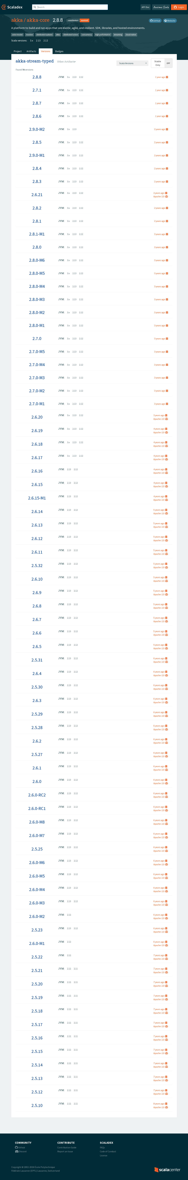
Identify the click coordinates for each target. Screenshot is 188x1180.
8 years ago (160, 1103)
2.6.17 (37, 457)
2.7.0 (37, 338)
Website (169, 20)
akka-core (38, 20)
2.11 (76, 968)
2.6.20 (37, 417)
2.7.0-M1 (37, 403)
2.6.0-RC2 (37, 795)
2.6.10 (37, 579)
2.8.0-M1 (37, 325)
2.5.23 (37, 930)
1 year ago (161, 77)
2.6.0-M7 (37, 835)
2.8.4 (37, 168)
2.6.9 (37, 592)
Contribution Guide (66, 1147)
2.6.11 (37, 552)
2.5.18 (37, 1011)
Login (179, 7)
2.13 (38, 40)
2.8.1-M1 (37, 234)
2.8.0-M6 (37, 260)
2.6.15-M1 (37, 498)
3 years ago (161, 234)
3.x (31, 40)
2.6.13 (37, 525)
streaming (118, 34)
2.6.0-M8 (37, 822)
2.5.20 (37, 984)
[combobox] (132, 63)
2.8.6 (37, 116)
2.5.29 (37, 714)
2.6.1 (37, 768)
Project (18, 51)
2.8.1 (37, 221)
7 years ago (160, 955)
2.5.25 (37, 849)
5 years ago (160, 509)
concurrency (87, 34)
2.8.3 (37, 181)
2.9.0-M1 (37, 155)
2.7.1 (37, 90)
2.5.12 (37, 1092)
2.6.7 (37, 619)
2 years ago (161, 129)
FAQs (102, 1147)
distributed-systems (44, 34)
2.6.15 (37, 484)
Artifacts (31, 51)
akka (17, 20)
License (103, 1155)
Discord (20, 1151)
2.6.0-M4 (37, 889)
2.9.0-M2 (37, 129)
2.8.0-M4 (37, 286)
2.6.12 (37, 538)
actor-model (17, 34)
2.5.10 (37, 1105)
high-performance (102, 34)
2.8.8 (37, 77)
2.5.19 (37, 997)
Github (20, 1147)
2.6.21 (37, 194)
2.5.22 (37, 957)
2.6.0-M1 (37, 943)
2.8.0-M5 (37, 273)
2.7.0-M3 (37, 377)
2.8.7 (37, 103)
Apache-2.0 (160, 196)
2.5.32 (37, 565)
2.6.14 (37, 511)
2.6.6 (37, 633)
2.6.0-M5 (37, 876)
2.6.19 (37, 430)
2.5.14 (37, 1065)
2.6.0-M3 (37, 903)
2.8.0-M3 (37, 299)
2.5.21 (37, 970)
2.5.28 (37, 727)
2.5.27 (37, 754)
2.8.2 (37, 208)
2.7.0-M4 (37, 364)
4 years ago (160, 428)
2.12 (45, 40)
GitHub (155, 20)
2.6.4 (37, 673)
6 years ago (160, 658)
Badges (59, 51)
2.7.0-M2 (37, 390)
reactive (29, 34)
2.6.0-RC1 (37, 808)
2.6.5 (37, 646)
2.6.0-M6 (37, 862)
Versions (45, 51)
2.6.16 (37, 471)
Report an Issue (65, 1151)
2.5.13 (37, 1078)
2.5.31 (37, 660)
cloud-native (131, 34)
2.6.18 (37, 444)
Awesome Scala (161, 7)
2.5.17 (37, 1024)
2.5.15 (37, 1051)
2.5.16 (37, 1038)
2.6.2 (37, 741)
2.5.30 (37, 687)
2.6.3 (37, 700)
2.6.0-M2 (37, 916)
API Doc (145, 7)
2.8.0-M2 (37, 312)
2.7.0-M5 (37, 351)
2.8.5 (37, 142)
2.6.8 (37, 606)
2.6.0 (37, 781)
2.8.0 (37, 247)
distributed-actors (70, 34)
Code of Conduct (108, 1151)
